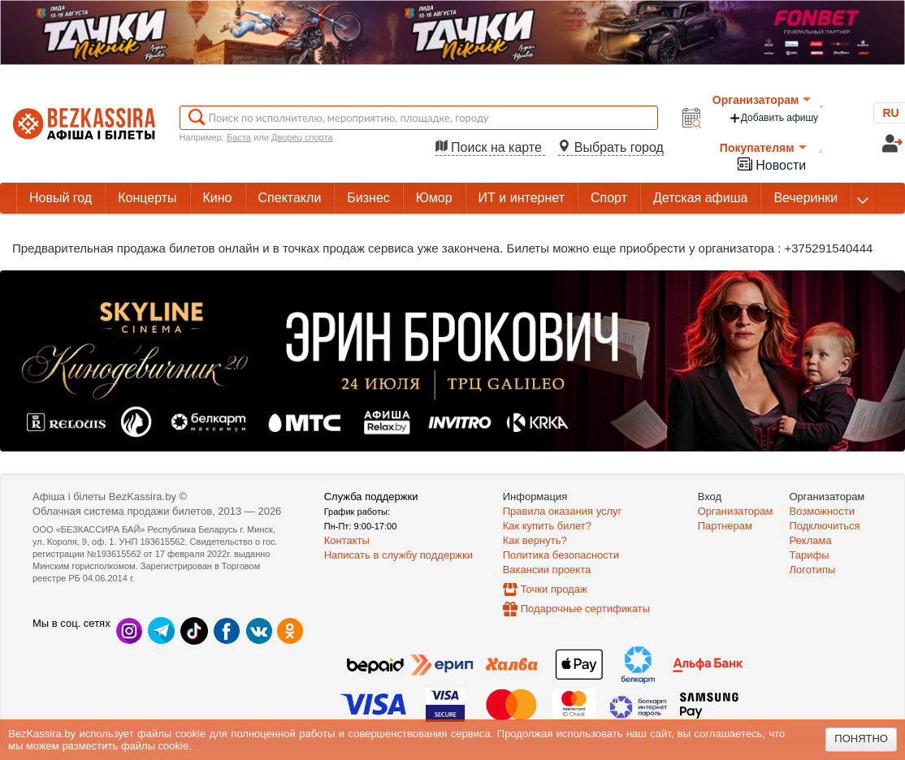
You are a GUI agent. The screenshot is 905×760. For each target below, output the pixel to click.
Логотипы (813, 570)
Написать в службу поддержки (398, 555)
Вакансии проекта (547, 570)
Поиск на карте (490, 147)
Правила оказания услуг (562, 511)
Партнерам (725, 526)
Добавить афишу (773, 118)
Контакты (347, 540)
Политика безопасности (561, 555)
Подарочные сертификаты (585, 608)
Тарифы (809, 555)
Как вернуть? (535, 540)
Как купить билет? (547, 526)
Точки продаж (554, 589)
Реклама (811, 540)
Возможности (822, 511)
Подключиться (825, 526)
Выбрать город (611, 147)
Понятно (861, 738)
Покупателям (763, 147)
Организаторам (762, 99)
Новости (771, 163)
